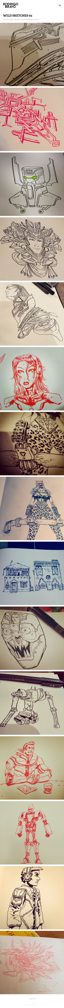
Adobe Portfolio (34, 1005)
